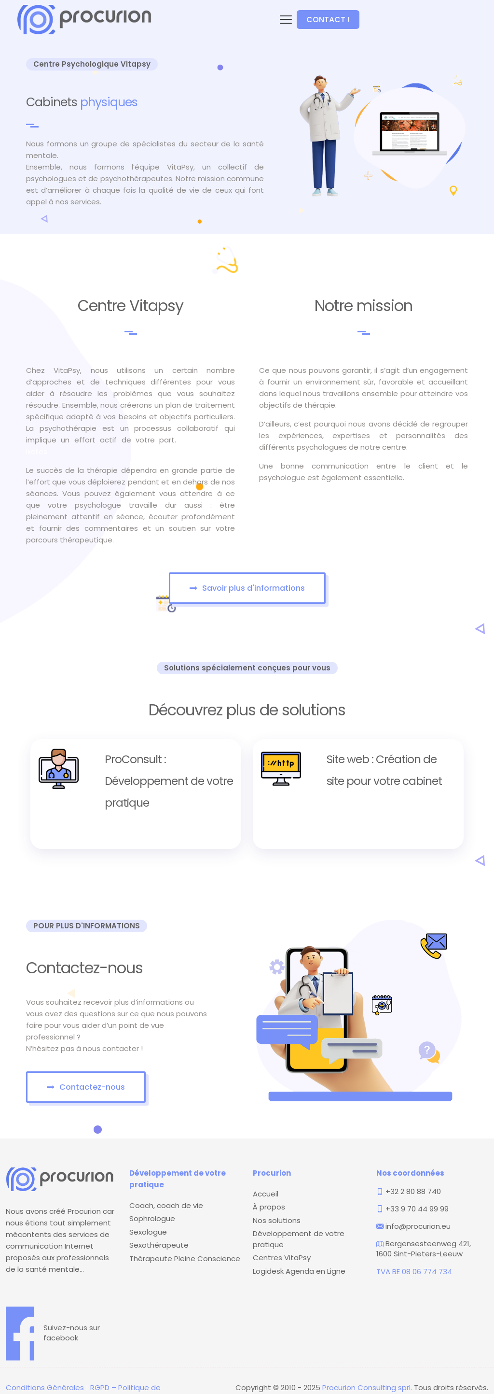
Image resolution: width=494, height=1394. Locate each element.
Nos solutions (277, 1220)
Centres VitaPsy (282, 1257)
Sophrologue (152, 1218)
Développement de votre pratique (298, 1239)
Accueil (265, 1194)
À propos (269, 1207)
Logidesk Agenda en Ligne (299, 1271)
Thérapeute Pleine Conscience (184, 1258)
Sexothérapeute (159, 1245)
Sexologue (148, 1232)
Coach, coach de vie (166, 1205)
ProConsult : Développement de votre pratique (169, 781)
